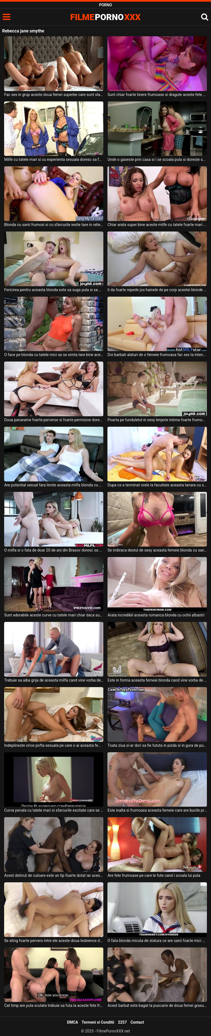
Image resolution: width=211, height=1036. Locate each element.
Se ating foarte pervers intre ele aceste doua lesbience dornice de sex (53, 940)
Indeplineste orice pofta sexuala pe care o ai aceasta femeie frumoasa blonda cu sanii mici (53, 745)
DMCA (72, 1022)
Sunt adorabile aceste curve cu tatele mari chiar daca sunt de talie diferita (53, 615)
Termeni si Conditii (98, 1022)
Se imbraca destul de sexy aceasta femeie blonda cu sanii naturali (157, 550)
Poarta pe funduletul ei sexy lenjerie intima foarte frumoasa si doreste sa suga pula (157, 420)
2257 (122, 1022)
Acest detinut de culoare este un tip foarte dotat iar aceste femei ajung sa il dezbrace (53, 875)
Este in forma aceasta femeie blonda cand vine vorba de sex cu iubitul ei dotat (157, 680)
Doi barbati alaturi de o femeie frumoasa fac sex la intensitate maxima (157, 354)
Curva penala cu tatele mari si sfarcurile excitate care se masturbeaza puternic (53, 810)
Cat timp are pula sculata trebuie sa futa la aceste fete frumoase (53, 1005)
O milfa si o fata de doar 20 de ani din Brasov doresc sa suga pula (53, 550)
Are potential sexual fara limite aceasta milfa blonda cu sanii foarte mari (53, 485)
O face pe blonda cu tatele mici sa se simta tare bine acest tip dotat (53, 354)
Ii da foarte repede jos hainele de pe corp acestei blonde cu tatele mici (157, 290)
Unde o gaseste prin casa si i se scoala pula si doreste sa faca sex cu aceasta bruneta (157, 159)
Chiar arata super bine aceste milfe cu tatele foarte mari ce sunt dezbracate (157, 224)
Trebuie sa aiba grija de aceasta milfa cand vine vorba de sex (53, 680)
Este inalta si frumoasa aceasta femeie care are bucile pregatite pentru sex (157, 810)
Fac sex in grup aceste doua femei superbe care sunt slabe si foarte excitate (53, 94)
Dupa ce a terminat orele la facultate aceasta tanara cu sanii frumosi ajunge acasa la (157, 485)
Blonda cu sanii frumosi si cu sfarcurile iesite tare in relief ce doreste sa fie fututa (53, 224)
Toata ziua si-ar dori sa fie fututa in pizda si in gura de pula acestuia (157, 745)
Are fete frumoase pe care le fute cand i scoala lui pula (153, 875)
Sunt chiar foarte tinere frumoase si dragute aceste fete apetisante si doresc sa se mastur (157, 94)
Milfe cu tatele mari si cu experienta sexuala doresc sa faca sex (53, 159)
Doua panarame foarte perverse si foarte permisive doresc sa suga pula (53, 420)
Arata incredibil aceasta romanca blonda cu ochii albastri (155, 615)
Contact (137, 1022)
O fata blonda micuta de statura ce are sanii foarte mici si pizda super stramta (157, 940)
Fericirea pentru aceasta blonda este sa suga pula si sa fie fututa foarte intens (53, 290)
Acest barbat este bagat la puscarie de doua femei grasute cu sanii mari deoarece (157, 1005)
